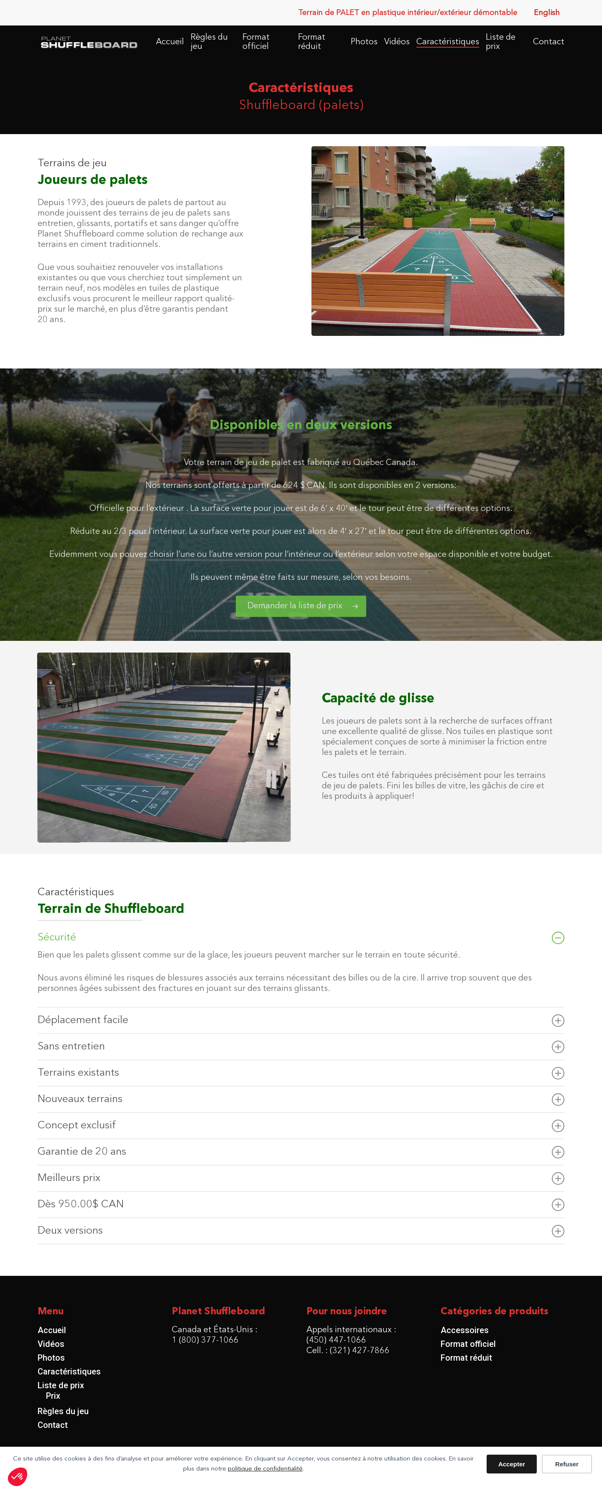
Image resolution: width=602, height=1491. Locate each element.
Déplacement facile (301, 1020)
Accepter (511, 1464)
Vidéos (51, 1344)
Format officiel (468, 1344)
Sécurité (301, 938)
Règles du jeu (63, 1411)
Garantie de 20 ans (301, 1152)
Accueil (52, 1330)
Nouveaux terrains (301, 1099)
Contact (53, 1425)
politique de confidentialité (265, 1469)
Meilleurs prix (301, 1178)
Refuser (567, 1464)
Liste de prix (61, 1385)
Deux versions (301, 1231)
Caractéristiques (69, 1372)
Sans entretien (301, 1047)
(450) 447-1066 (336, 1340)
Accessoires (465, 1330)
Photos (51, 1358)
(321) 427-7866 (360, 1351)
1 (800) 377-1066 (205, 1340)
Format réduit (466, 1358)
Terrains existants (301, 1073)
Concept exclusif (301, 1126)
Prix (53, 1396)
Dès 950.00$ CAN (301, 1205)
